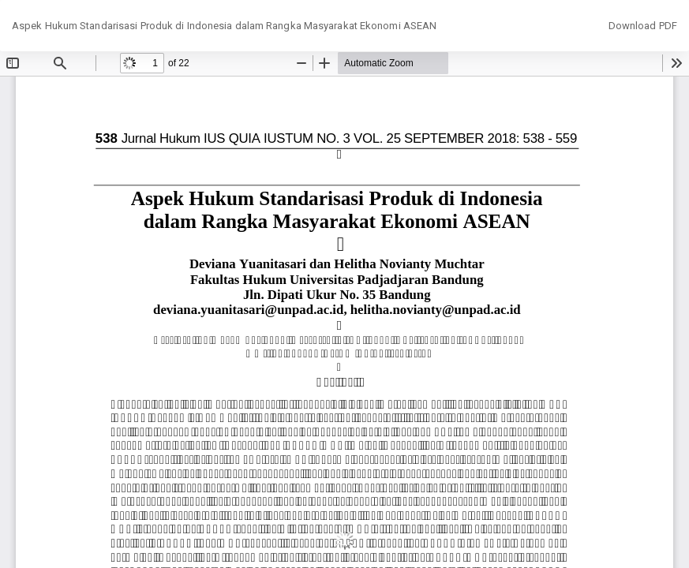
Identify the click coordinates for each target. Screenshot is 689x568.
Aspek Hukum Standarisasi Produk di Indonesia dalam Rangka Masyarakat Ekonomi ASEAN (224, 26)
